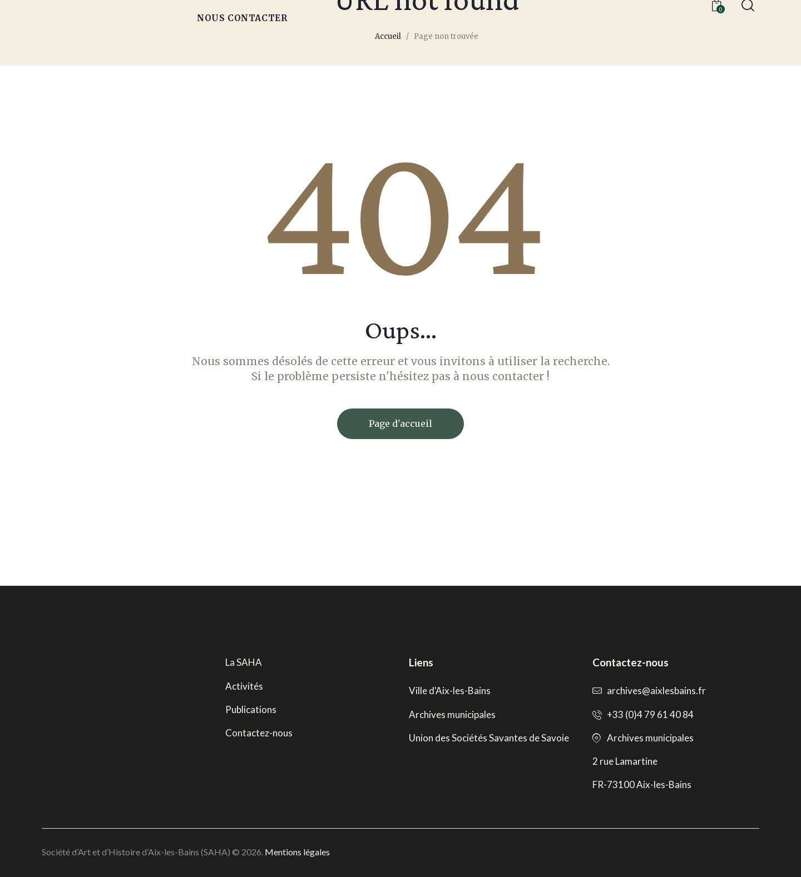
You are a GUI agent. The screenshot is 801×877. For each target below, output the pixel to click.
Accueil (388, 36)
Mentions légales (297, 851)
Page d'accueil (400, 423)
